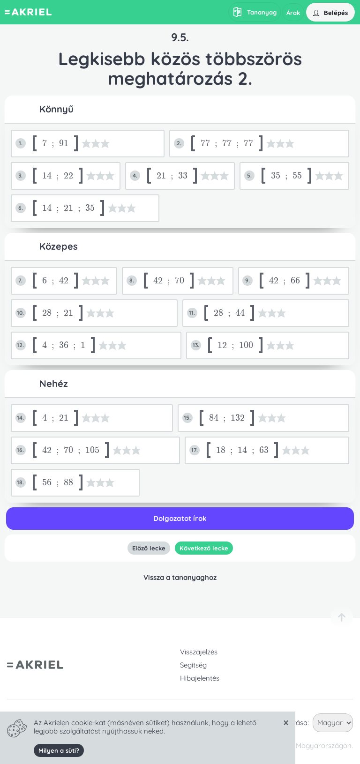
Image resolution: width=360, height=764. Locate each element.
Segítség (193, 664)
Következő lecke (203, 548)
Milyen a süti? (58, 750)
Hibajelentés (199, 678)
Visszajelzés (199, 651)
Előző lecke (148, 548)
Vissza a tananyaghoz (180, 577)
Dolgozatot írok (179, 518)
